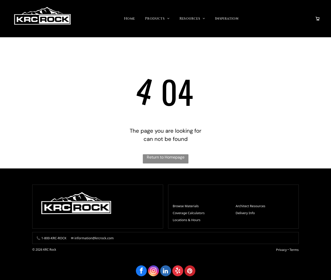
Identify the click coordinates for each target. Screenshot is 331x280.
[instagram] (153, 270)
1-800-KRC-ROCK (53, 236)
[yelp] (177, 270)
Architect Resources (250, 204)
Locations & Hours (187, 218)
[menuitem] (129, 18)
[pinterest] (189, 270)
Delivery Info (245, 211)
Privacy (281, 248)
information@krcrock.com (94, 236)
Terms (294, 248)
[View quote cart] (317, 18)
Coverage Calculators (189, 211)
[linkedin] (165, 270)
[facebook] (141, 270)
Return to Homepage (165, 155)
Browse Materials (186, 204)
